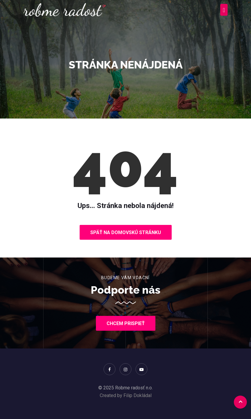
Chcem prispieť (126, 323)
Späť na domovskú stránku (125, 232)
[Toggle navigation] (224, 10)
